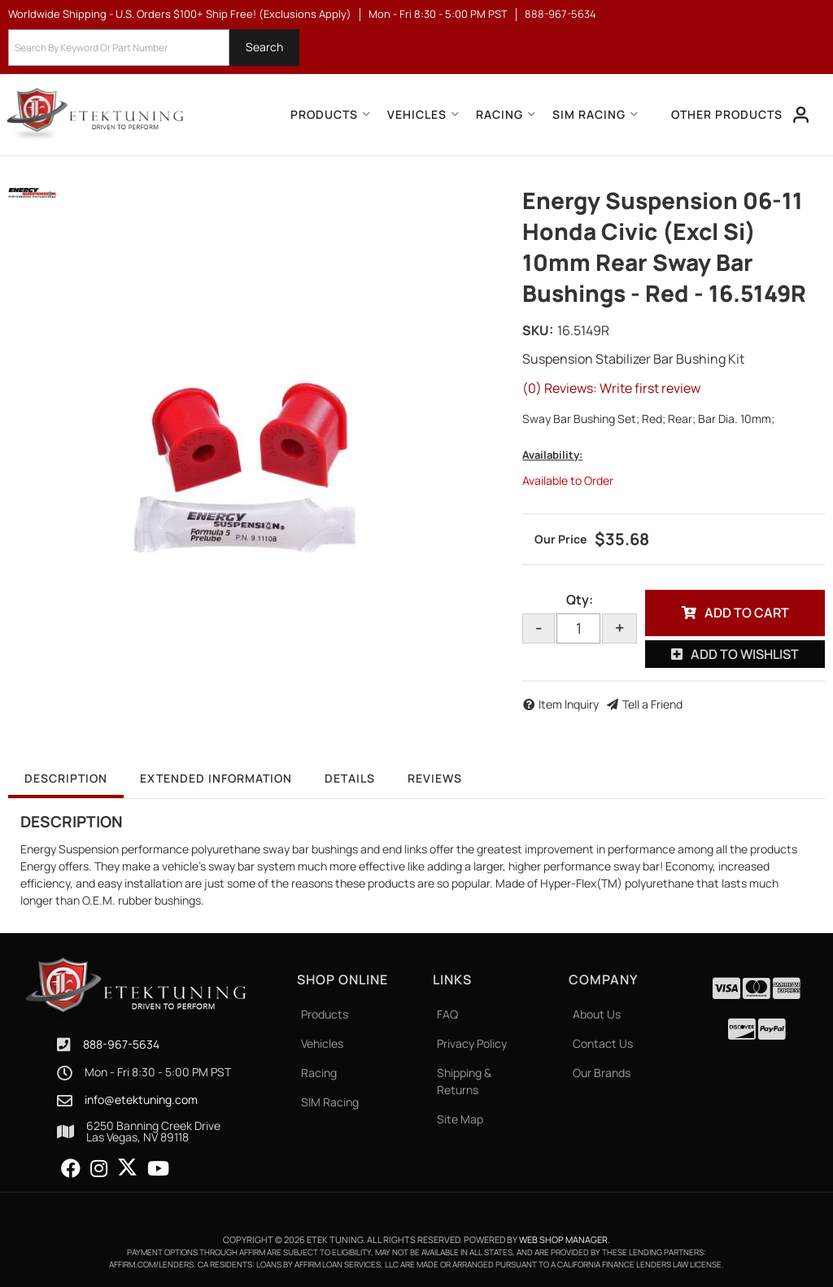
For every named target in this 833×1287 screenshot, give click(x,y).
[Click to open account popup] (801, 114)
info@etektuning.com (141, 1100)
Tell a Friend (652, 704)
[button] (153, 47)
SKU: (537, 330)
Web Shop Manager (563, 1239)
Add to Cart (746, 613)
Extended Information (216, 778)
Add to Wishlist (745, 654)
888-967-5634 (121, 1044)
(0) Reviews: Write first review (611, 388)
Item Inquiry (569, 704)
